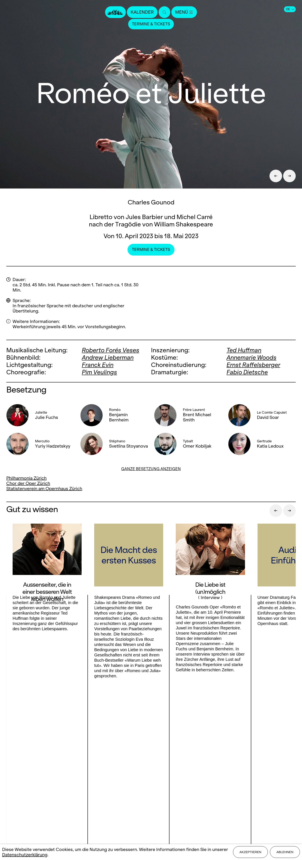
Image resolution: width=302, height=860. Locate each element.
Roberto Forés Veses (110, 350)
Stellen (151, 798)
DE (290, 9)
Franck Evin (97, 364)
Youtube (76, 797)
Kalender (142, 12)
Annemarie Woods (251, 357)
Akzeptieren (250, 852)
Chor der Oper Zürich (28, 483)
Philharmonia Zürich (26, 478)
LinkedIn (50, 805)
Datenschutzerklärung (24, 854)
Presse (151, 790)
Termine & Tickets (151, 24)
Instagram (48, 797)
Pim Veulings (99, 372)
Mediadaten (151, 805)
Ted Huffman (243, 350)
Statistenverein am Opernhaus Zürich (44, 488)
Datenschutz (151, 820)
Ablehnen (284, 852)
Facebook (25, 797)
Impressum (151, 812)
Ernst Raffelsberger (253, 364)
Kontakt (151, 783)
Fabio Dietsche (247, 372)
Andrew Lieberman (108, 357)
